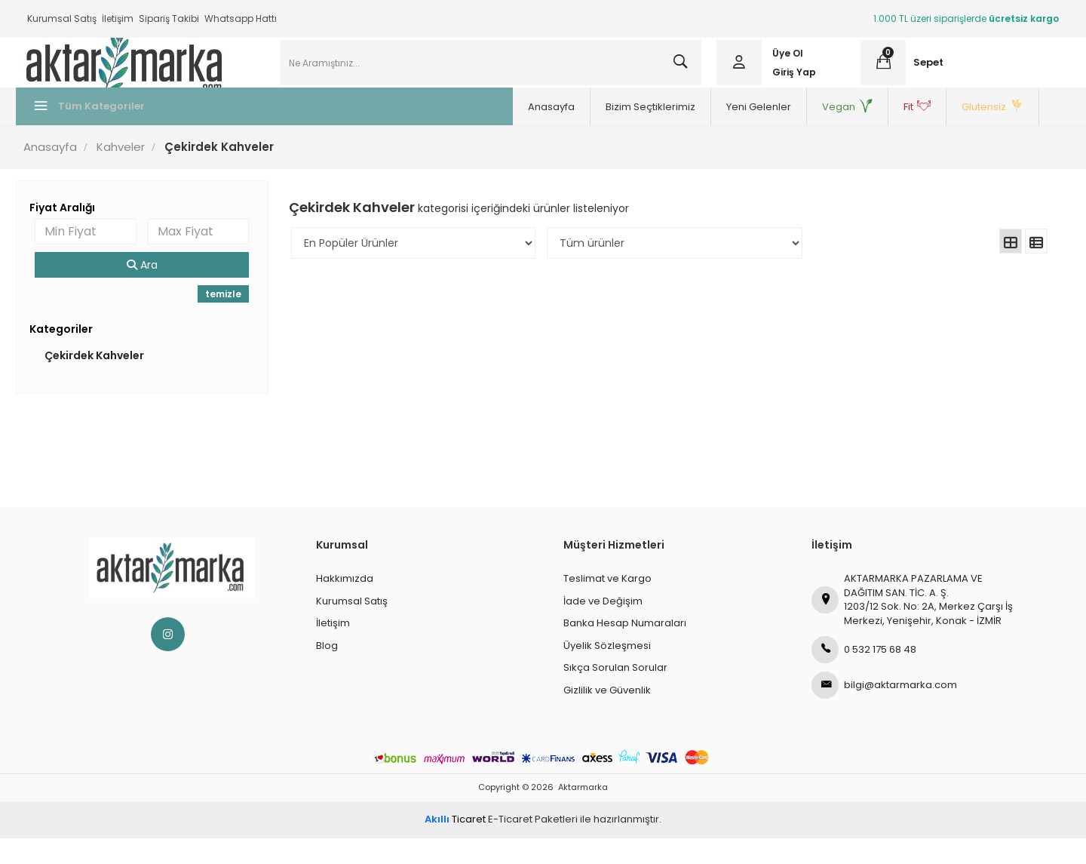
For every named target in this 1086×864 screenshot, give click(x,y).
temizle (229, 319)
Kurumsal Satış (62, 18)
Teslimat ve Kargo (607, 604)
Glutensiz (765, 132)
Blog (327, 671)
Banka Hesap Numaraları (624, 648)
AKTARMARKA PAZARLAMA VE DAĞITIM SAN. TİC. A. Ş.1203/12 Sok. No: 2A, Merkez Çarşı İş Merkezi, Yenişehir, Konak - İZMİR (912, 625)
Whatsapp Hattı (240, 18)
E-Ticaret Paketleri (533, 845)
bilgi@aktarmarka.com (884, 710)
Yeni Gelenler (531, 132)
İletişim (117, 18)
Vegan (619, 132)
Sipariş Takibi (169, 18)
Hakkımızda (344, 604)
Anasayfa (323, 132)
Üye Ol (783, 66)
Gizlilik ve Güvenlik (607, 716)
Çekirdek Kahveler (105, 381)
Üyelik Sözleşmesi (607, 671)
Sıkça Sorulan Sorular (615, 693)
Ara (150, 290)
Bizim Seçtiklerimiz (423, 132)
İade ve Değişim (603, 627)
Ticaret (455, 845)
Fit (689, 132)
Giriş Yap (790, 84)
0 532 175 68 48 (863, 675)
